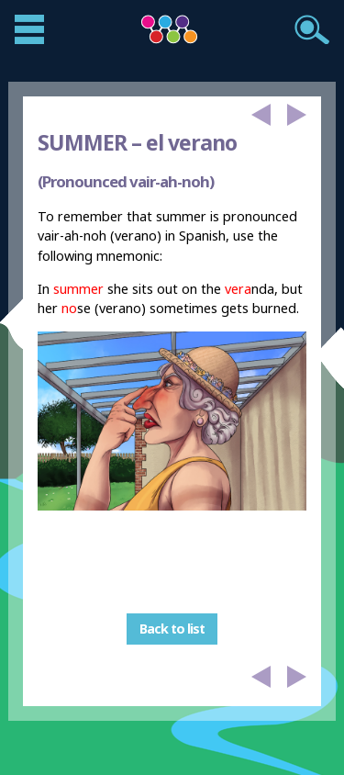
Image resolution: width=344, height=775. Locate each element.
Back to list (172, 629)
